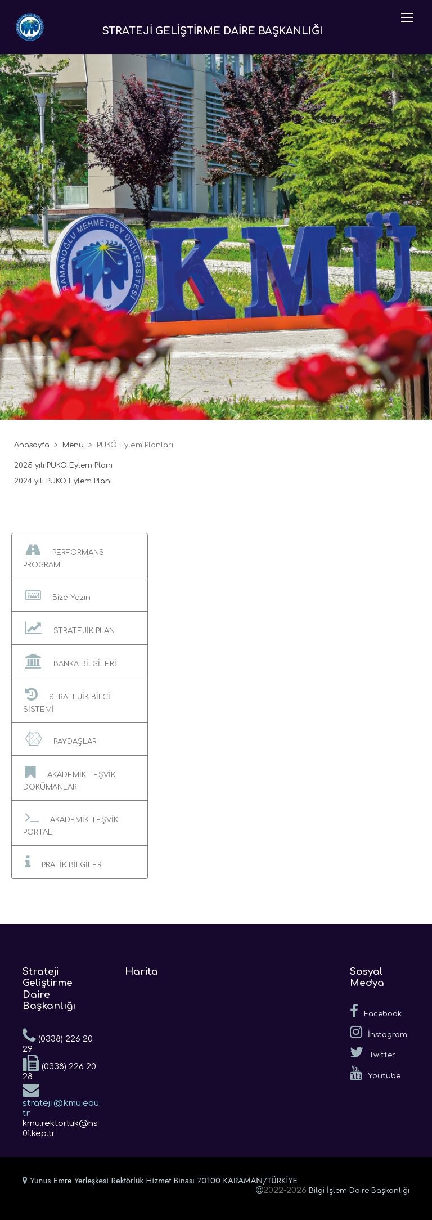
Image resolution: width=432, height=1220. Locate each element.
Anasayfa (32, 445)
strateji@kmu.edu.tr (61, 1099)
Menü (73, 445)
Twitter (372, 1052)
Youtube (375, 1073)
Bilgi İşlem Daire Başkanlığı (359, 1191)
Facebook (376, 1011)
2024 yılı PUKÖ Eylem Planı (63, 481)
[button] (79, 555)
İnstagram (378, 1032)
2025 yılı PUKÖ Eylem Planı (63, 465)
